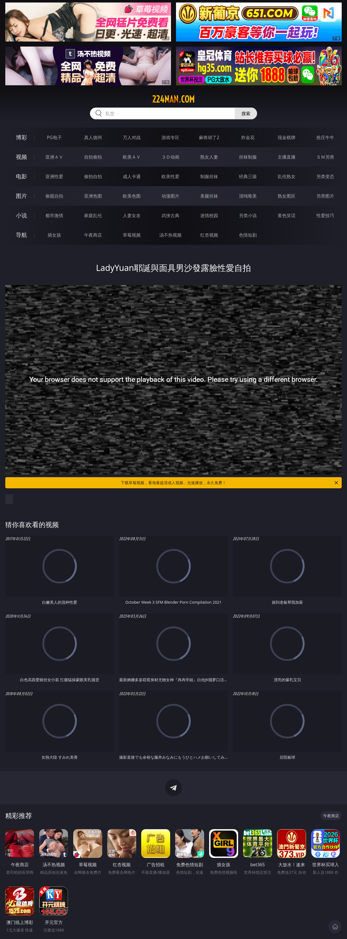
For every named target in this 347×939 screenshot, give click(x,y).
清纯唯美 (248, 196)
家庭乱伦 (93, 215)
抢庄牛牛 (325, 137)
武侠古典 (170, 215)
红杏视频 (209, 235)
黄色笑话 (286, 215)
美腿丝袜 (209, 196)
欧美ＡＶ (132, 157)
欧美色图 (132, 196)
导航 (21, 235)
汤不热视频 (170, 235)
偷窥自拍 (54, 196)
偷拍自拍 (93, 176)
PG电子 (54, 137)
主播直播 (286, 157)
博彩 (21, 137)
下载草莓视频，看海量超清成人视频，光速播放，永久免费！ (230, 482)
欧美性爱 (170, 176)
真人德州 (93, 137)
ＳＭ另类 (325, 157)
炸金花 (248, 137)
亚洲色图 (93, 196)
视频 (21, 157)
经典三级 (248, 176)
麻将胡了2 (209, 137)
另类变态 (325, 176)
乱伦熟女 (286, 176)
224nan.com (173, 99)
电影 (21, 176)
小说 (21, 215)
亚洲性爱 (54, 176)
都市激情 (54, 215)
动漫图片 (170, 196)
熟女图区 (286, 196)
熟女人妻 (209, 157)
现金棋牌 (286, 137)
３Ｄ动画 (170, 157)
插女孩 (54, 235)
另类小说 (248, 215)
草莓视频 (132, 235)
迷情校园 (209, 215)
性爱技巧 (325, 215)
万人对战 (132, 137)
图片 (21, 196)
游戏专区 (170, 137)
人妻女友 (132, 215)
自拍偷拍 (93, 157)
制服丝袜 (209, 176)
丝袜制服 (248, 157)
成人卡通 (132, 176)
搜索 (245, 113)
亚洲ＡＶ (54, 157)
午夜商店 (93, 235)
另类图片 (325, 196)
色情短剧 (248, 235)
